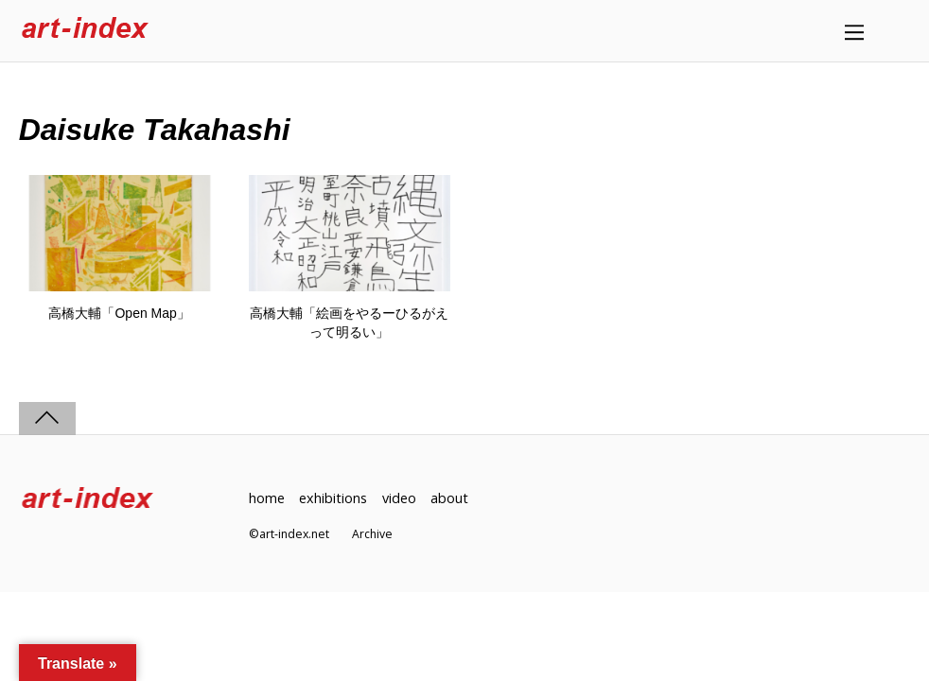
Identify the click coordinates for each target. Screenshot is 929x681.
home (267, 498)
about (449, 498)
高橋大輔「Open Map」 (118, 313)
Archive (372, 534)
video (399, 498)
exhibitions (333, 498)
